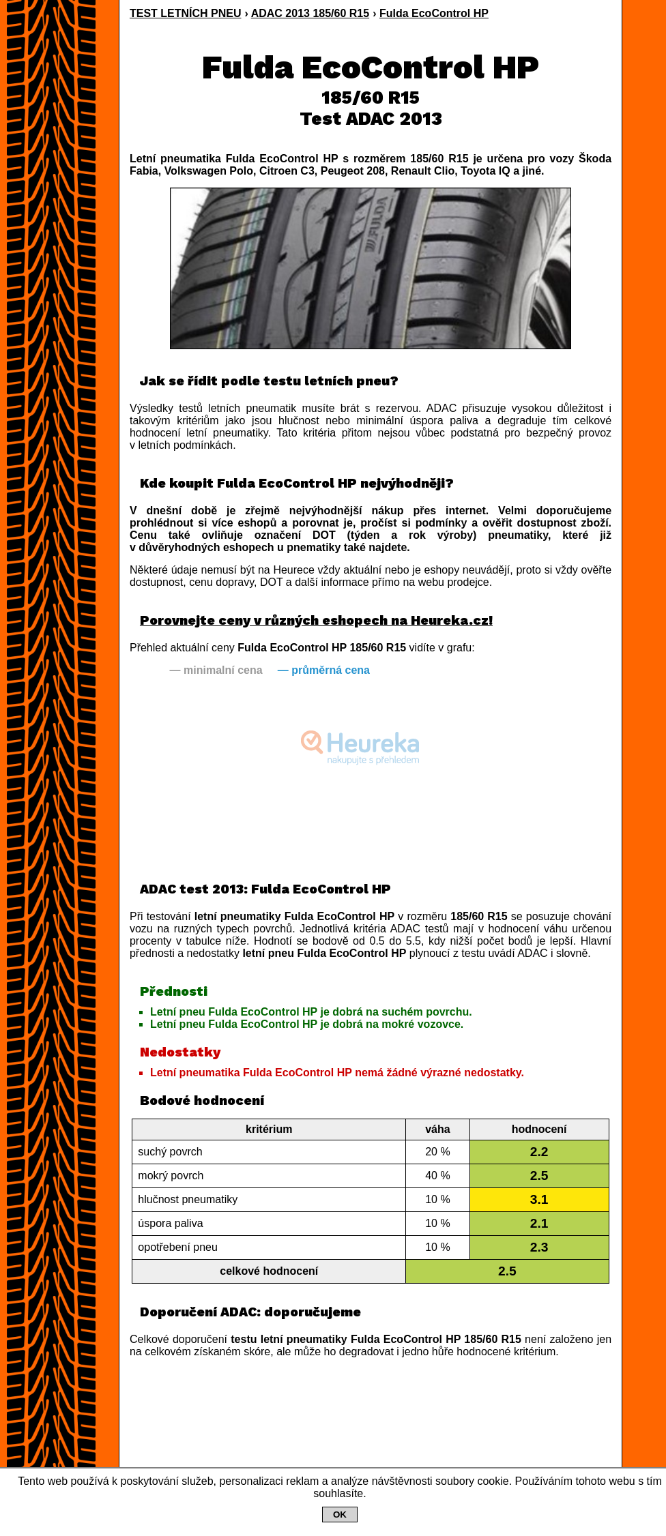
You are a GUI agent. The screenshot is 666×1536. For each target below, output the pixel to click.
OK (340, 1514)
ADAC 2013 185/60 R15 (310, 13)
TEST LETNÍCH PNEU (186, 13)
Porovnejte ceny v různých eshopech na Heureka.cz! (316, 620)
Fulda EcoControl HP (434, 13)
